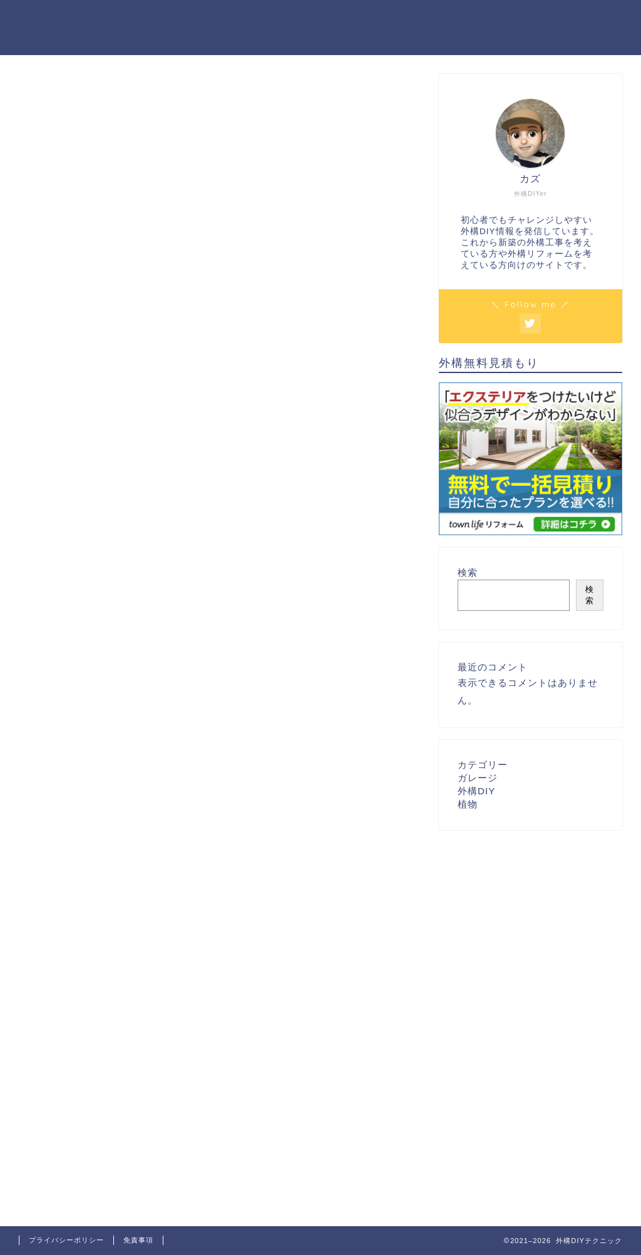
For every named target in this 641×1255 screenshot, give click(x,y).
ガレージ (478, 777)
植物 (468, 804)
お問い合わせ (589, 19)
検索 (468, 572)
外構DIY (476, 791)
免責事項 (138, 1240)
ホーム (446, 19)
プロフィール (510, 19)
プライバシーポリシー (66, 1240)
